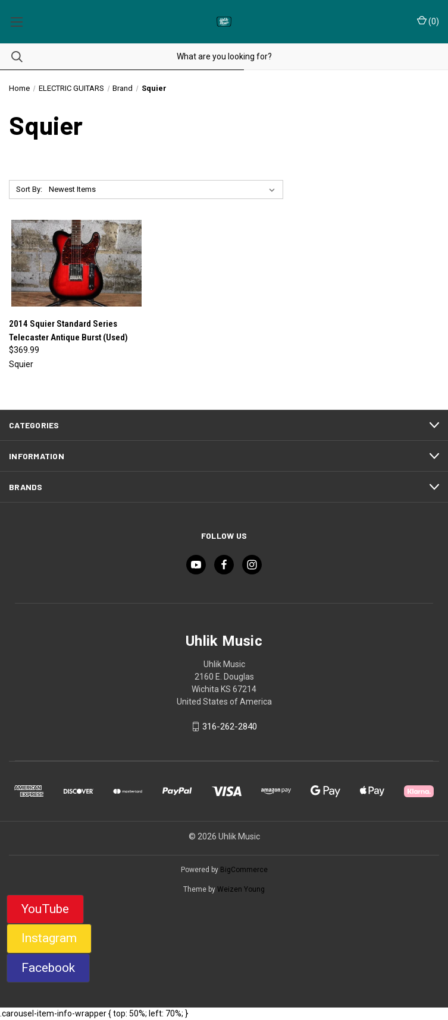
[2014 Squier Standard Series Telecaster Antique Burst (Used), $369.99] (76, 263)
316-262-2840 (229, 726)
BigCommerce (244, 870)
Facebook (48, 968)
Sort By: (29, 189)
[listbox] (164, 189)
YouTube (45, 909)
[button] (45, 909)
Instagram (49, 938)
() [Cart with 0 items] (428, 20)
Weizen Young (241, 889)
